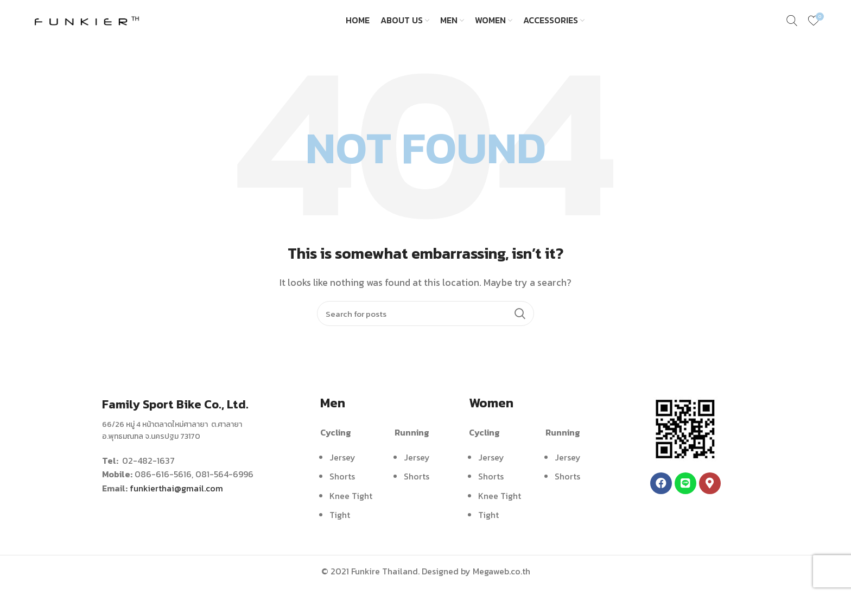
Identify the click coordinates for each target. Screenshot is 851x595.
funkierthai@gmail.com (176, 495)
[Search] (425, 321)
